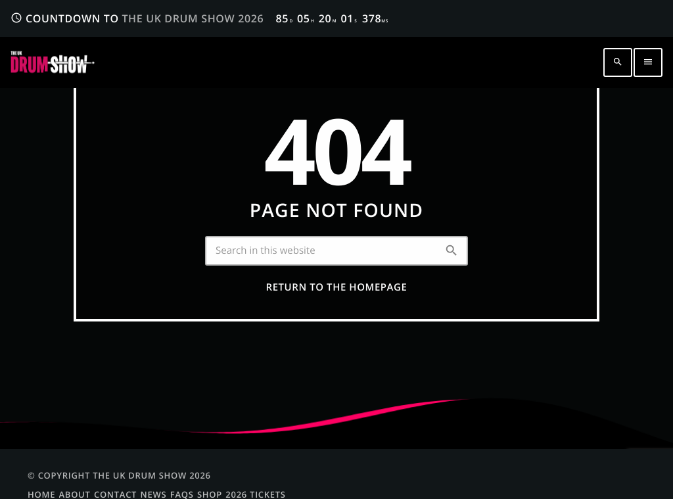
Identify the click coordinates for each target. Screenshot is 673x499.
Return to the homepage (336, 287)
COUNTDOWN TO (199, 18)
